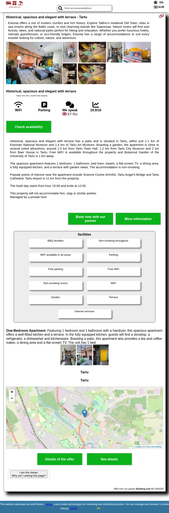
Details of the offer (59, 459)
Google (49, 504)
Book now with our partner (90, 219)
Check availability (29, 127)
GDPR (73, 508)
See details (109, 459)
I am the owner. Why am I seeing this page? (29, 474)
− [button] (12, 399)
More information (138, 219)
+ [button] (12, 392)
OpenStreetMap (154, 446)
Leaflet (138, 446)
